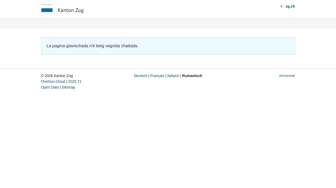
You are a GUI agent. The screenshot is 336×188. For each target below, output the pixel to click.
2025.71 (75, 81)
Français (157, 76)
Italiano (173, 76)
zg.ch (290, 6)
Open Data (50, 87)
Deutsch (140, 76)
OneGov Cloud (53, 81)
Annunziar (287, 76)
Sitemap (68, 87)
